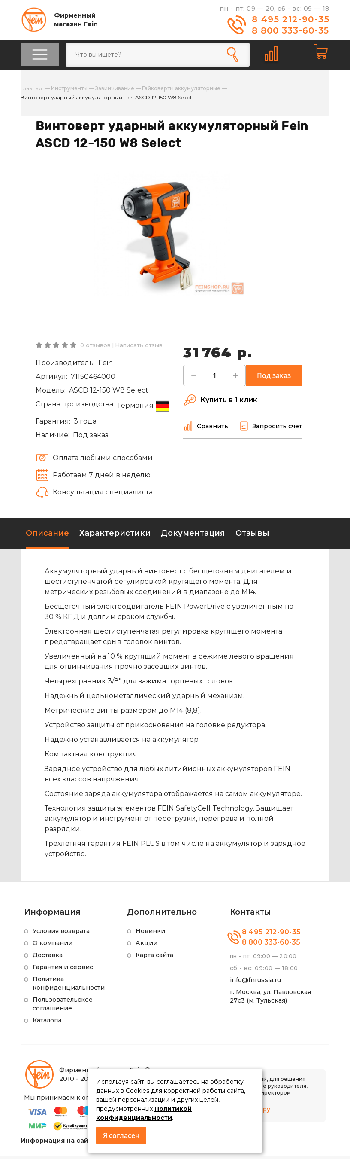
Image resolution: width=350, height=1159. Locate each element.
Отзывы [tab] (252, 536)
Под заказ (274, 378)
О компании (52, 946)
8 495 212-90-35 (290, 19)
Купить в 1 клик (220, 403)
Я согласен (121, 1135)
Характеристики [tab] (115, 536)
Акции (146, 946)
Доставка (48, 958)
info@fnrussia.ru (255, 983)
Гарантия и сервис (63, 970)
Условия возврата (61, 934)
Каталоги (47, 1023)
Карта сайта (154, 958)
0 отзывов (95, 348)
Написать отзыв (139, 348)
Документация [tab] (193, 536)
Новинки (150, 934)
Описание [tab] (47, 536)
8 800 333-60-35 (290, 30)
